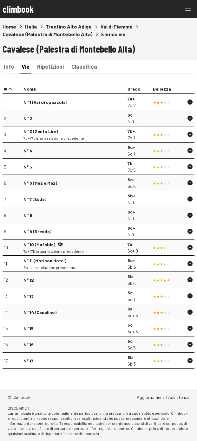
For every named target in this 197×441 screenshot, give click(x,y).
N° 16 (28, 344)
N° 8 (27, 215)
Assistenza (178, 397)
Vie (26, 66)
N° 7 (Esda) (34, 199)
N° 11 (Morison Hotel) (44, 260)
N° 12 (28, 280)
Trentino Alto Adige (69, 26)
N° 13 (28, 296)
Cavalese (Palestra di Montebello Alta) (47, 34)
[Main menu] (188, 9)
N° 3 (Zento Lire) (40, 131)
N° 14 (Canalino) (39, 312)
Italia (31, 26)
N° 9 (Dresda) (37, 231)
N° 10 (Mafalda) (39, 244)
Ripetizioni (50, 66)
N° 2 (27, 118)
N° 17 (28, 360)
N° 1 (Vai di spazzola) (45, 102)
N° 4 (27, 150)
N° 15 (28, 328)
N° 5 (27, 166)
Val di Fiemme (117, 26)
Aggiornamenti (151, 397)
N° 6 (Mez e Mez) (40, 183)
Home (9, 26)
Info (9, 66)
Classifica (84, 66)
